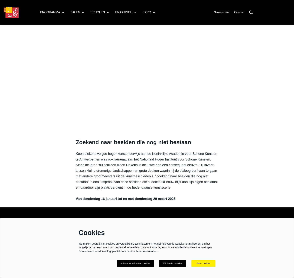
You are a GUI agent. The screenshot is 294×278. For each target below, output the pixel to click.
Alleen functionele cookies (134, 263)
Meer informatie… (147, 250)
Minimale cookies (172, 263)
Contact (239, 12)
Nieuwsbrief (222, 12)
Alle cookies (203, 263)
